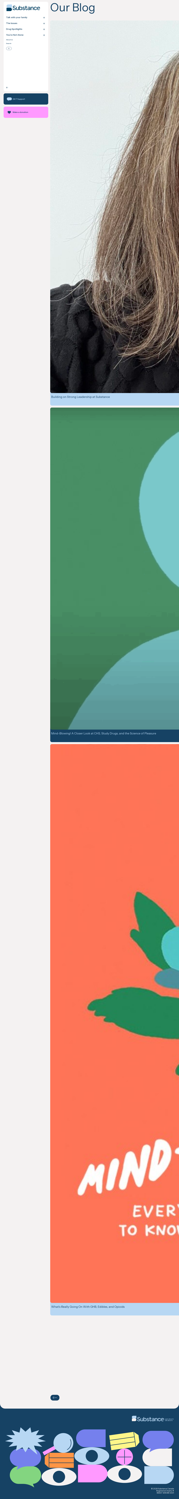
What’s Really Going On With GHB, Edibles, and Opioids (82, 1307)
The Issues (11, 23)
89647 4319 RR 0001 (165, 1493)
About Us (9, 40)
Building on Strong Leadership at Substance (75, 397)
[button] (23, 99)
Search (8, 43)
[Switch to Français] (9, 48)
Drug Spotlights (14, 29)
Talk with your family (16, 17)
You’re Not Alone (14, 35)
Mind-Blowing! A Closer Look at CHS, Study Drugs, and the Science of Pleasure (98, 733)
